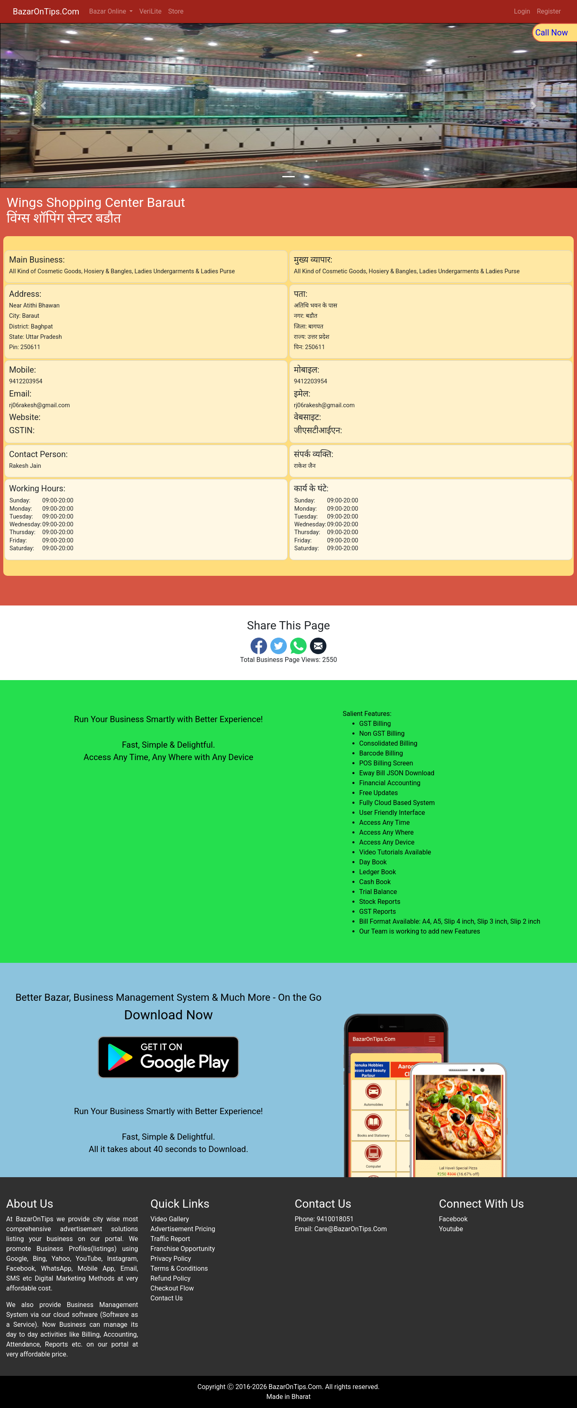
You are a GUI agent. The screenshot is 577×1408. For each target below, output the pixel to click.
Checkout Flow (172, 1288)
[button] (43, 105)
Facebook (453, 1219)
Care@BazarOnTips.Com (350, 1229)
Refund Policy (170, 1278)
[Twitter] (278, 645)
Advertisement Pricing (182, 1229)
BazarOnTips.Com (46, 11)
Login (522, 11)
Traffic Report (170, 1239)
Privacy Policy (170, 1259)
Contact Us (166, 1298)
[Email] (318, 645)
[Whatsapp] (298, 645)
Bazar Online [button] (108, 11)
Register (549, 11)
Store (175, 11)
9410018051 (335, 1219)
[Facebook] (259, 645)
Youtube (451, 1229)
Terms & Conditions (179, 1268)
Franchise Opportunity (182, 1249)
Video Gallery (169, 1219)
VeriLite (150, 11)
